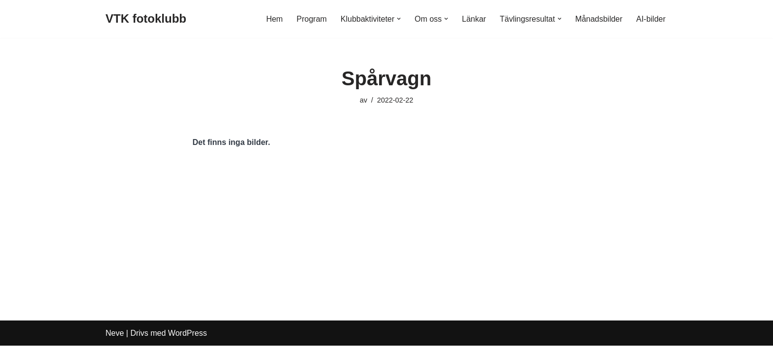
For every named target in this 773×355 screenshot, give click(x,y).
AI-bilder (651, 19)
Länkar (473, 19)
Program (311, 19)
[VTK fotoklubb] (145, 19)
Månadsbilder (598, 19)
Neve (114, 342)
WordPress (187, 342)
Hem (274, 19)
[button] (398, 19)
